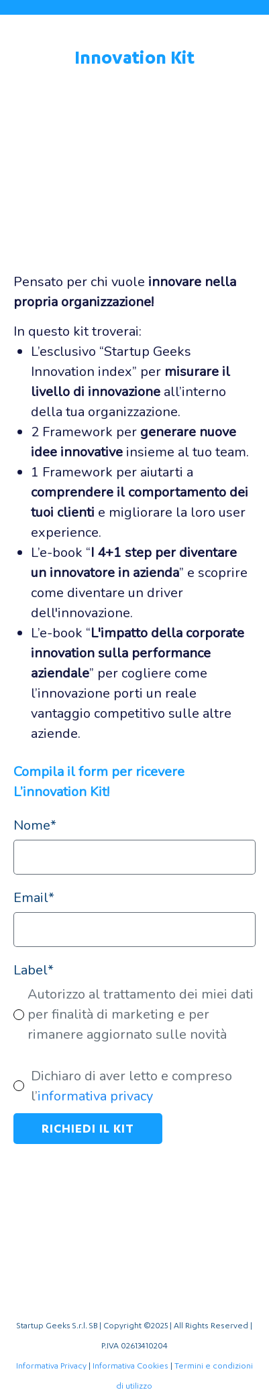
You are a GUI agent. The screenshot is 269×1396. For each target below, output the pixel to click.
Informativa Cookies (130, 1365)
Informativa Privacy (51, 1365)
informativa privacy (95, 1096)
